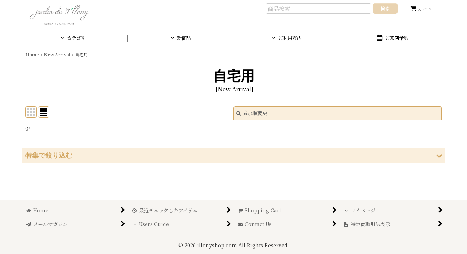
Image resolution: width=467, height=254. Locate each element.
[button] (233, 155)
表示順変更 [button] (251, 112)
